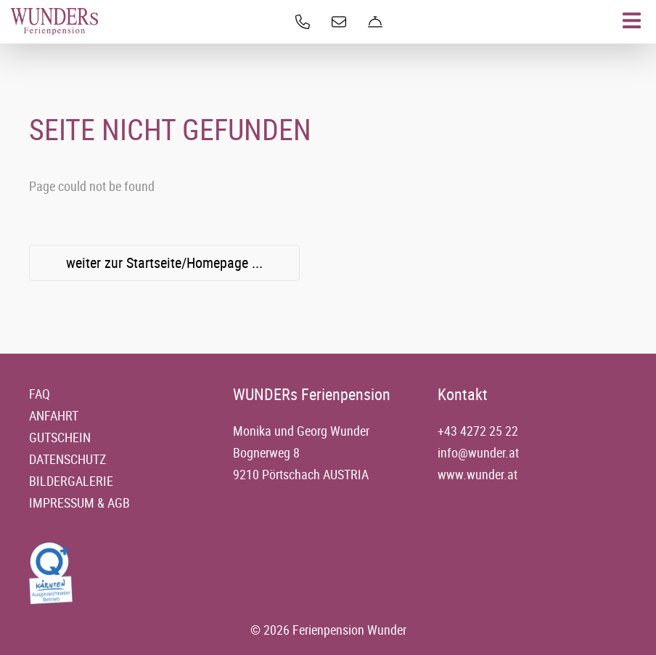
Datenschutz (67, 459)
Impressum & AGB (79, 502)
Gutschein (60, 437)
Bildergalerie (71, 480)
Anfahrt (53, 415)
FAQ (39, 393)
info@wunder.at (478, 452)
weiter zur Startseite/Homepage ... (164, 262)
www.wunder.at (477, 474)
